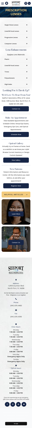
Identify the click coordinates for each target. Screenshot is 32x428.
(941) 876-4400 (16, 305)
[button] (6, 3)
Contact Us (16, 109)
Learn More (16, 214)
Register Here (16, 186)
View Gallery (16, 160)
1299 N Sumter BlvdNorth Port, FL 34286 (16, 287)
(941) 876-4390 (16, 316)
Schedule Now (16, 134)
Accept (16, 424)
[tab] (16, 25)
